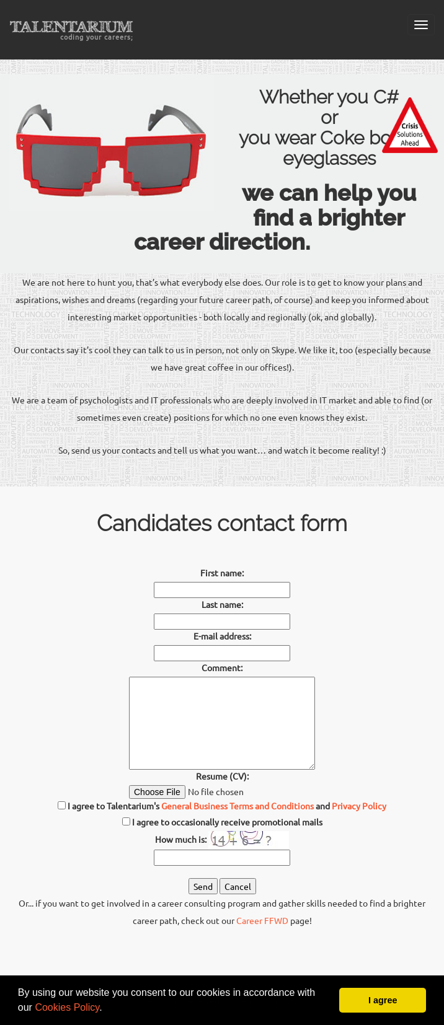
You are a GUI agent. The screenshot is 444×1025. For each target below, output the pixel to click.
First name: (222, 572)
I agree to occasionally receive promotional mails (227, 821)
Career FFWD (262, 920)
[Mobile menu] (421, 24)
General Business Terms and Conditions (237, 805)
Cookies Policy (67, 1007)
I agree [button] (382, 1000)
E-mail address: (222, 635)
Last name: (222, 604)
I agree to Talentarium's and (222, 805)
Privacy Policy (359, 805)
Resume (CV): (222, 775)
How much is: (180, 839)
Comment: (222, 667)
